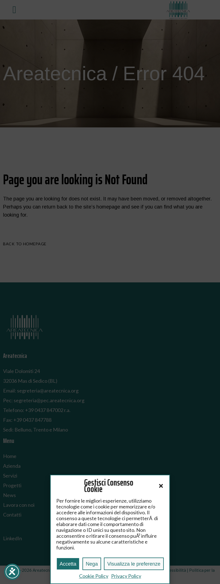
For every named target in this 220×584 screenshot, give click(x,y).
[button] (161, 486)
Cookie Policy (93, 576)
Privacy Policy (126, 576)
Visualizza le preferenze (133, 564)
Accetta (68, 564)
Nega (92, 564)
